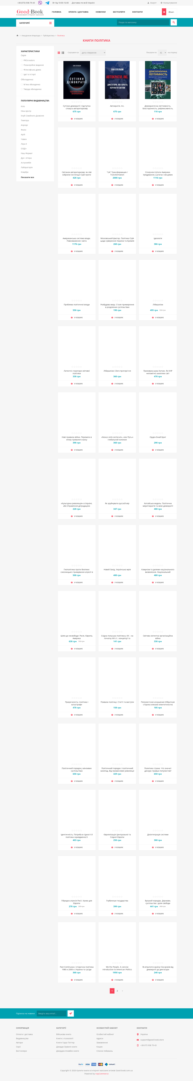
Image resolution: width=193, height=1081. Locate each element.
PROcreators (29, 60)
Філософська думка (32, 69)
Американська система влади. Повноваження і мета (77, 239)
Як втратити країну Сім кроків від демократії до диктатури (157, 968)
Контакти (137, 12)
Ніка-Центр (26, 111)
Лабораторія (27, 167)
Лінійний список (63, 53)
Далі (122, 991)
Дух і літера (26, 158)
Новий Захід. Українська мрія (117, 569)
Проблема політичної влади (77, 304)
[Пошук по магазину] (143, 22)
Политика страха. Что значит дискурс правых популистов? (157, 769)
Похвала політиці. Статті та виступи (117, 703)
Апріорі (24, 125)
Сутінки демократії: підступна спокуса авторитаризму (76, 107)
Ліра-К (24, 144)
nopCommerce (102, 1073)
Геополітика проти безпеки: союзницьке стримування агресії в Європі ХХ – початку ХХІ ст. (77, 572)
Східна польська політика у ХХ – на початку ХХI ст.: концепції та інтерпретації (117, 638)
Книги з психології (64, 1038)
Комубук (24, 172)
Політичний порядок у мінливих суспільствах (77, 769)
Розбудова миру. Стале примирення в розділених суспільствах (117, 305)
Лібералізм (158, 304)
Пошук (174, 22)
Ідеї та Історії (30, 74)
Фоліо (23, 130)
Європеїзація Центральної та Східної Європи (117, 835)
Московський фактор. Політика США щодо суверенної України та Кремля (117, 239)
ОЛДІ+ (24, 148)
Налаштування (170, 2)
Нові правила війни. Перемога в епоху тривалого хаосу (77, 438)
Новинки (101, 12)
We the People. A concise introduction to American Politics (117, 968)
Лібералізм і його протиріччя (117, 371)
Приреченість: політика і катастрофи (76, 703)
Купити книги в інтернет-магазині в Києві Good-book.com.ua (105, 1070)
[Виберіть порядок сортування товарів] (93, 53)
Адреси (99, 1038)
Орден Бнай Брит (158, 437)
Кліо (23, 106)
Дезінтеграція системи (157, 834)
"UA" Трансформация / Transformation (117, 173)
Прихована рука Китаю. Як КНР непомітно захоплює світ (157, 372)
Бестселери (119, 12)
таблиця (59, 53)
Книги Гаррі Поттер (65, 1042)
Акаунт (153, 2)
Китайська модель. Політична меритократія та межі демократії (158, 504)
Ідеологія (158, 238)
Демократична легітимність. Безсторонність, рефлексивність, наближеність (158, 108)
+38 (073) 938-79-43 (26, 2)
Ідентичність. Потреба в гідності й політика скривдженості (77, 835)
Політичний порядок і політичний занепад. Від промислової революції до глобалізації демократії (117, 771)
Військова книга (63, 1034)
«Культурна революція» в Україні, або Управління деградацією (76, 504)
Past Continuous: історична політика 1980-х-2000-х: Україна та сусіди (77, 968)
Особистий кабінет (105, 1034)
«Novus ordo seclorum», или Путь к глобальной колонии (117, 438)
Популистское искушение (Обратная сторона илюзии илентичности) (158, 703)
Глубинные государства (117, 900)
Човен (24, 139)
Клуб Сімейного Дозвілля (32, 115)
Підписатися (71, 1013)
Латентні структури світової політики (77, 372)
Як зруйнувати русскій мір (117, 503)
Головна (56, 12)
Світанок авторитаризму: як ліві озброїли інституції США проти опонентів (77, 175)
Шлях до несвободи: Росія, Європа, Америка (77, 637)
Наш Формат (27, 153)
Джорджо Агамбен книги (67, 1051)
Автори (19, 1042)
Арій (23, 134)
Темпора (25, 120)
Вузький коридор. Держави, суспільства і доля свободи (158, 901)
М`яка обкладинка (32, 84)
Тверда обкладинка (32, 89)
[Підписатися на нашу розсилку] (51, 1013)
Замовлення (102, 1042)
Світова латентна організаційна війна (158, 637)
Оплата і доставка (78, 12)
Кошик (99, 1046)
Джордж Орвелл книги (66, 1046)
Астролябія (26, 162)
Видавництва (22, 1038)
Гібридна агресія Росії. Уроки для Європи (76, 901)
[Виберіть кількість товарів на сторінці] (162, 53)
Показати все (27, 177)
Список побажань (104, 1051)
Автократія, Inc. (117, 106)
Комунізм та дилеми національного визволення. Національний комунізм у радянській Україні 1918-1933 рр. (158, 573)
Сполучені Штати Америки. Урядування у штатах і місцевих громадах (158, 175)
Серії (18, 1046)
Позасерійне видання (34, 65)
